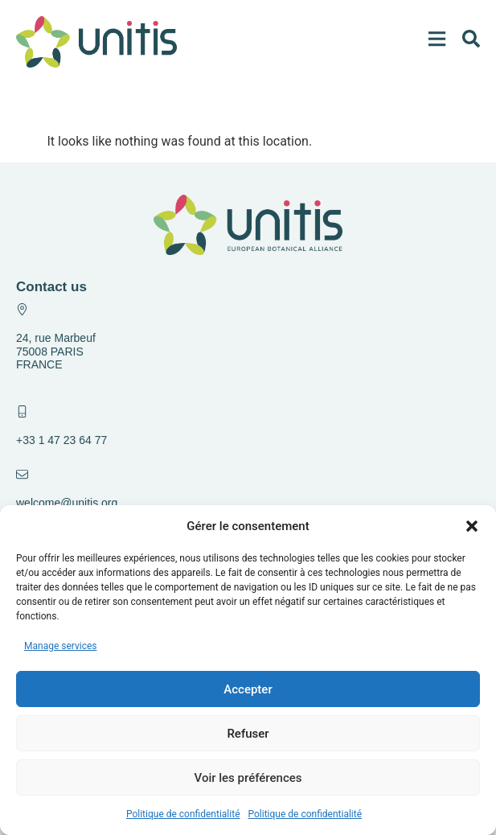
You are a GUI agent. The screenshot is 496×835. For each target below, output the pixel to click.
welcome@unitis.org (66, 502)
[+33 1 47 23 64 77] (22, 411)
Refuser (247, 733)
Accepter (247, 689)
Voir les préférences (248, 778)
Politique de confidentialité (183, 814)
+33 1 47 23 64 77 (61, 440)
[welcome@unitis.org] (22, 474)
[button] (472, 526)
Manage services (60, 646)
